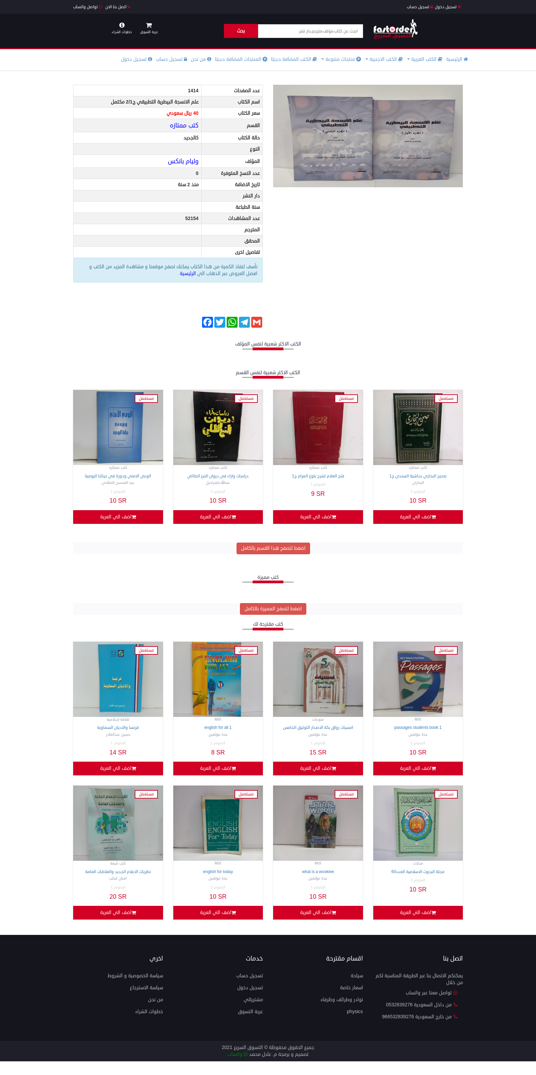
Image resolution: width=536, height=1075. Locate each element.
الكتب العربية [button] (424, 59)
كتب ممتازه (184, 125)
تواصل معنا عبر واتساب (432, 1006)
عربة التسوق (250, 1025)
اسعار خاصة (351, 1001)
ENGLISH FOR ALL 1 (218, 732)
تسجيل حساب (420, 7)
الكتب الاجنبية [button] (384, 59)
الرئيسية (457, 59)
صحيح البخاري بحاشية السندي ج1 (418, 476)
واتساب (238, 1068)
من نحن (201, 59)
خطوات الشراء (149, 1025)
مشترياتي (253, 1013)
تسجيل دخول (448, 7)
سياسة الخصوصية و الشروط (135, 989)
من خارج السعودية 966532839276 (420, 1030)
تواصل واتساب (87, 7)
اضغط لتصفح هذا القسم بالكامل (273, 552)
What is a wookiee (318, 881)
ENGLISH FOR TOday (218, 881)
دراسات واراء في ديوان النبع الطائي (218, 476)
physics (355, 1025)
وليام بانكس (183, 161)
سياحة (357, 989)
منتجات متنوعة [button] (341, 59)
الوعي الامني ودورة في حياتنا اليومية (118, 476)
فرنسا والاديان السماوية (118, 732)
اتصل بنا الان (118, 7)
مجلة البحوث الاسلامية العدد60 (417, 881)
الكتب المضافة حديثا (294, 59)
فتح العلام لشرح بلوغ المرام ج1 (318, 476)
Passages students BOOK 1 (418, 732)
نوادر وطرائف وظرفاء (342, 1013)
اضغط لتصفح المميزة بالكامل (273, 613)
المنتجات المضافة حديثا (241, 59)
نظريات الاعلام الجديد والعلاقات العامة (118, 881)
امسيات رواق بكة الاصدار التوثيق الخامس (318, 732)
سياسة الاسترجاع (146, 1001)
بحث (241, 31)
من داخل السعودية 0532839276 (422, 1018)
